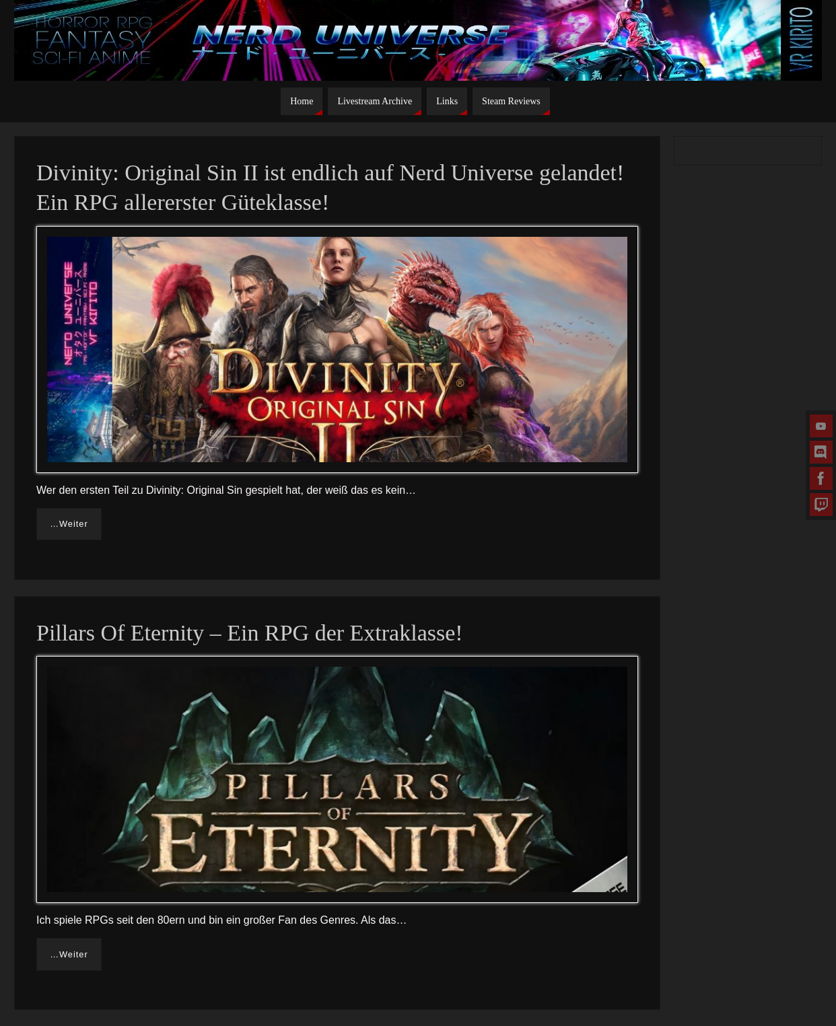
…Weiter (69, 524)
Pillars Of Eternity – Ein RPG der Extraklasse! (249, 632)
